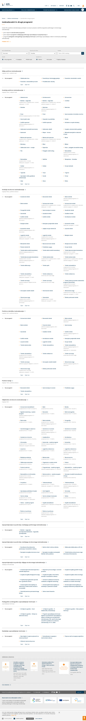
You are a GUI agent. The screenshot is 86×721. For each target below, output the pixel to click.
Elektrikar (45, 108)
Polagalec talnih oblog (48, 151)
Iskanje (59, 50)
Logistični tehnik (24, 236)
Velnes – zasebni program (27, 505)
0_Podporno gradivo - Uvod (27, 613)
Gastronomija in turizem (49, 211)
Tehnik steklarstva (47, 275)
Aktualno (51, 4)
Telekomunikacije (47, 485)
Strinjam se (30, 718)
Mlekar (66, 144)
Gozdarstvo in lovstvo (26, 439)
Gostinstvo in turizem (48, 431)
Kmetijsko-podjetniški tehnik (50, 224)
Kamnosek (23, 133)
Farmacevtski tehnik (48, 204)
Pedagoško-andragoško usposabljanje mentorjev (20, 606)
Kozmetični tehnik (69, 224)
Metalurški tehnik (25, 244)
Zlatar (44, 181)
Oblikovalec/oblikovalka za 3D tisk (73, 550)
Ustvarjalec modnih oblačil (27, 291)
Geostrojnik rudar (25, 119)
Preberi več (13, 715)
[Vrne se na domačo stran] (8, 4)
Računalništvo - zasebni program (73, 470)
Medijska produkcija (25, 460)
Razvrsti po (38, 57)
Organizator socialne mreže (50, 465)
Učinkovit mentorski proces (27, 646)
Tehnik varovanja (24, 281)
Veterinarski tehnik (48, 291)
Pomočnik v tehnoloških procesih (29, 81)
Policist (67, 465)
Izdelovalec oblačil (47, 129)
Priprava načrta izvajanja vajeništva (74, 641)
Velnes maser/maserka (48, 595)
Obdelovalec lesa (24, 78)
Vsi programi (7, 78)
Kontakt (59, 4)
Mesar (66, 138)
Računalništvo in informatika (27, 476)
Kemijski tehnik (24, 224)
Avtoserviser (68, 98)
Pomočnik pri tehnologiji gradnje (51, 78)
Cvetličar (67, 101)
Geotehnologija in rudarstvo (27, 431)
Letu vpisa (49, 59)
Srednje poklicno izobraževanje (14, 90)
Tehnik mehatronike (48, 258)
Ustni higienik (46, 493)
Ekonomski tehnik (47, 197)
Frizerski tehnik (47, 326)
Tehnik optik (46, 266)
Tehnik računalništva (70, 266)
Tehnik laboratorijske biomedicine (74, 251)
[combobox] (15, 53)
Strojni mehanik (69, 166)
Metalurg (22, 144)
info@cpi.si (47, 698)
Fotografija (68, 423)
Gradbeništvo (46, 439)
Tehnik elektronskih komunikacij (28, 251)
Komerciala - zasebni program (50, 444)
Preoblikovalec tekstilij (49, 81)
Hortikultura (68, 439)
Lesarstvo (23, 451)
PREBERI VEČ (6, 41)
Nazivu (40, 59)
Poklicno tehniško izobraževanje (14, 312)
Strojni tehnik (68, 248)
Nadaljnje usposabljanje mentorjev (15, 636)
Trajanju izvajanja (60, 59)
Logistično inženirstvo (48, 451)
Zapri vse (27, 85)
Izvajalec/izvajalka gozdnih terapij (73, 573)
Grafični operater (24, 123)
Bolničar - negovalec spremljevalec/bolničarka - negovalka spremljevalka (28, 534)
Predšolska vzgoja (47, 248)
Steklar (22, 166)
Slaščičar (45, 159)
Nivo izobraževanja (6, 50)
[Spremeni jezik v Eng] (77, 4)
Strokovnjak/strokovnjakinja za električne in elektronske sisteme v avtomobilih (28, 590)
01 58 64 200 (37, 698)
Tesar (44, 173)
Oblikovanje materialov (26, 465)
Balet (44, 409)
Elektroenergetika (69, 414)
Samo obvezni (39, 718)
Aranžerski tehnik (25, 197)
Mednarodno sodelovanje (65, 11)
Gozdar (67, 119)
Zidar (21, 181)
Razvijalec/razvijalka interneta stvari (30, 555)
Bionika (67, 409)
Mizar (44, 144)
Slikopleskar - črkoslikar (71, 159)
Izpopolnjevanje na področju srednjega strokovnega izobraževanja (26, 545)
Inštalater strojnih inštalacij (72, 123)
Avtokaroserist (47, 98)
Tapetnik (22, 173)
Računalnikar (68, 151)
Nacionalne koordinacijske (13, 704)
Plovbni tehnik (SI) (25, 248)
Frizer (21, 114)
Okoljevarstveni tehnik (71, 244)
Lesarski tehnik (69, 229)
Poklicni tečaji (7, 382)
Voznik (44, 176)
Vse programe (8, 59)
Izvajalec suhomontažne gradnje (73, 129)
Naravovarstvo (69, 460)
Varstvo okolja (24, 498)
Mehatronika (46, 460)
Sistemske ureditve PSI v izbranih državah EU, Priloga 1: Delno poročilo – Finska (48, 670)
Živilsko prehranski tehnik (71, 298)
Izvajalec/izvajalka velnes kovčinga (74, 578)
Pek (21, 151)
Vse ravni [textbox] (5, 53)
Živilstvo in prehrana (25, 513)
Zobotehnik (46, 298)
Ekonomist (45, 414)
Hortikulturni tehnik (70, 218)
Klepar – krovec (47, 133)
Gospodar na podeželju (49, 119)
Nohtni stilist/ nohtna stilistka (50, 550)
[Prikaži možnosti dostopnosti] (84, 717)
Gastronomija (68, 326)
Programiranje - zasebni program (51, 470)
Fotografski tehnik (25, 211)
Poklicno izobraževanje (26, 11)
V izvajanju (19, 59)
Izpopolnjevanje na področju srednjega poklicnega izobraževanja (26, 528)
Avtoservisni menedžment (27, 409)
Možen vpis (29, 59)
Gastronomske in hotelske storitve (74, 114)
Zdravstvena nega (69, 291)
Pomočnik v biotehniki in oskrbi (73, 78)
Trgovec (67, 173)
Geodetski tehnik (69, 211)
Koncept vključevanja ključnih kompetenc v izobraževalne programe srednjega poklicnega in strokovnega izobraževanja (76, 671)
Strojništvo (23, 485)
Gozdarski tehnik (47, 214)
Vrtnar (66, 176)
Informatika (23, 444)
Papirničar (45, 148)
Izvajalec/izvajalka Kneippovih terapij (30, 578)
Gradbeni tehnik (69, 214)
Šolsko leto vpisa (34, 50)
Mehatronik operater (26, 138)
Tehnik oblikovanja (25, 266)
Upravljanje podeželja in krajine (28, 493)
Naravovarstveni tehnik (49, 244)
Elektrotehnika (46, 423)
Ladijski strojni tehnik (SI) (49, 229)
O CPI (44, 4)
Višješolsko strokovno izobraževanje (15, 402)
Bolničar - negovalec (25, 101)
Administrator (24, 98)
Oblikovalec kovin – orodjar (27, 148)
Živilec (66, 181)
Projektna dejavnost (46, 11)
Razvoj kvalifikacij (8, 11)
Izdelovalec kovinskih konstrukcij (29, 129)
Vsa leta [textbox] (33, 53)
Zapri (21, 85)
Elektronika (23, 423)
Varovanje (67, 493)
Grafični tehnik (24, 218)
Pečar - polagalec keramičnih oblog (74, 148)
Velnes (66, 498)
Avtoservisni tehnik (25, 320)
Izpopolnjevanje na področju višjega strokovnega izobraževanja (25, 566)
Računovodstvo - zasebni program (51, 476)
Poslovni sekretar (25, 470)
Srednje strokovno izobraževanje (14, 190)
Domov (4, 18)
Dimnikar (22, 108)
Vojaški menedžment (48, 505)
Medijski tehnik (69, 236)
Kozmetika (67, 444)
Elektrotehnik (68, 197)
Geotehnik (23, 214)
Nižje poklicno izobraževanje (13, 71)
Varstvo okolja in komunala (50, 498)
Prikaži (3, 57)
